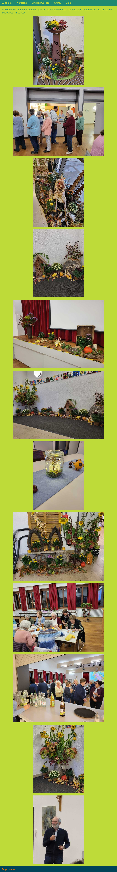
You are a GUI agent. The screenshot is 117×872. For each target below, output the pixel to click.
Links (68, 2)
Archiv (57, 2)
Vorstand (22, 2)
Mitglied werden (40, 2)
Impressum (8, 869)
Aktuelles (7, 2)
